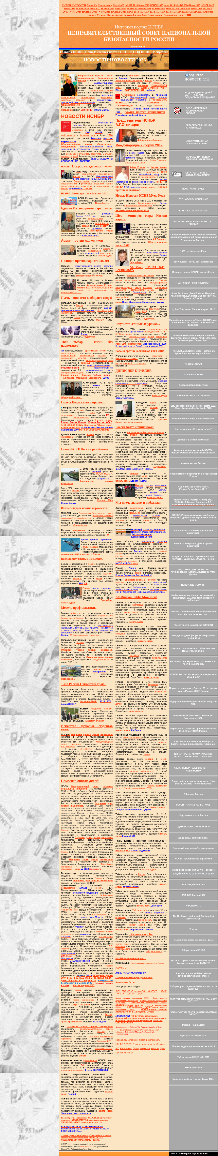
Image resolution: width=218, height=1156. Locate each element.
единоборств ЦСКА (156, 172)
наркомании (103, 186)
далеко (119, 704)
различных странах (126, 358)
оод (110, 5)
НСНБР (94, 430)
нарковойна (67, 437)
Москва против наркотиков (86, 635)
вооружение (67, 358)
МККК (164, 991)
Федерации (66, 866)
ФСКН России (102, 223)
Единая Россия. (104, 420)
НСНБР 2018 (183, 8)
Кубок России (137, 167)
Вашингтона (161, 691)
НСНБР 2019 (158, 8)
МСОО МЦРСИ (104, 473)
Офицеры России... (71, 397)
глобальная (134, 513)
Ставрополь (95, 378)
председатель (160, 100)
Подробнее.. (159, 466)
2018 (171, 8)
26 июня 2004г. (88, 701)
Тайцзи (132, 925)
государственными (70, 105)
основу (104, 226)
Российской (107, 864)
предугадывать (122, 949)
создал (85, 226)
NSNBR (127, 1044)
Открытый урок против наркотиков (93, 880)
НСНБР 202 (131, 5)
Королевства (68, 888)
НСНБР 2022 (82, 8)
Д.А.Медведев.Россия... (149, 140)
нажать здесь (105, 255)
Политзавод (68, 378)
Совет (142, 1040)
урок (110, 803)
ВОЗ (118, 991)
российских (86, 183)
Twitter (163, 88)
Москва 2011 (83, 287)
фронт (153, 402)
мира (144, 476)
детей (99, 578)
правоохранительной (72, 1021)
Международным (158, 282)
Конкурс (128, 15)
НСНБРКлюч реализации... (130, 958)
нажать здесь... (155, 497)
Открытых (66, 650)
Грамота (86, 375)
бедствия (107, 573)
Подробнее (90, 336)
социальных (67, 788)
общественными (81, 417)
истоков (157, 83)
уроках (89, 837)
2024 (172, 5)
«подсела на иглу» (132, 737)
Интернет (128, 1052)
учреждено (77, 130)
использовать (131, 612)
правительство (159, 658)
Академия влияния (94, 721)
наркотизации (91, 350)
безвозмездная (87, 135)
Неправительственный (90, 75)
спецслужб (99, 183)
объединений (68, 146)
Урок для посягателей (128, 344)
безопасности (105, 78)
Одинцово (81, 378)
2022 (69, 8)
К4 (108, 535)
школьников (72, 154)
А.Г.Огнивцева (68, 746)
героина (147, 520)
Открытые (74, 859)
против (109, 183)
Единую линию (81, 181)
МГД (131, 1011)
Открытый (100, 803)
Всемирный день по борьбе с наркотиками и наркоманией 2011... (87, 290)
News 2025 (144, 5)
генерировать (145, 920)
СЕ (129, 991)
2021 (95, 8)
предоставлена (68, 353)
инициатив (82, 788)
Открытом (91, 657)
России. (80, 618)
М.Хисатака (107, 895)
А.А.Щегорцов (106, 936)
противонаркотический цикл (138, 205)
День (69, 978)
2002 (92, 412)
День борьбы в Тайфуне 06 (78, 980)
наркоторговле (95, 218)
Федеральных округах (72, 372)
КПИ (151, 309)
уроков (80, 650)
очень (97, 669)
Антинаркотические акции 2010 (132, 210)
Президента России (101, 230)
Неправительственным (142, 290)
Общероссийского (70, 144)
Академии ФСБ (101, 659)
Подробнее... (102, 203)
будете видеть (123, 944)
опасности (105, 253)
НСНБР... (121, 102)
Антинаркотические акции (129, 80)
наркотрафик (136, 508)
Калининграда (99, 914)
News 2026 (118, 5)
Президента (67, 183)
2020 (120, 8)
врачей (74, 156)
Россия (86, 588)
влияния (108, 708)
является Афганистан (141, 771)
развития (76, 744)
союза (88, 144)
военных (65, 156)
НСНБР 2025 (156, 5)
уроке (101, 657)
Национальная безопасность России (145, 432)
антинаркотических (157, 329)
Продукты (144, 1011)
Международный (104, 741)
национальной (86, 78)
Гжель (79, 425)
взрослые (120, 582)
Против (119, 1052)
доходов (119, 520)
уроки (85, 859)
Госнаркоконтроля (147, 203)
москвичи (143, 85)
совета (109, 1029)
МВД (144, 311)
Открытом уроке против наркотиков (90, 1026)
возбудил (120, 633)
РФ (75, 183)
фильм (88, 188)
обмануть (120, 946)
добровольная (68, 135)
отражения (120, 917)
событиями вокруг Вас (141, 934)
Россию (150, 785)
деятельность (90, 1060)
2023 (194, 5)
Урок (144, 15)
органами (86, 363)
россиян (77, 578)
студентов (84, 154)
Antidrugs (208, 12)
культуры (65, 100)
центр (64, 744)
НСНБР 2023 (207, 5)
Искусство (145, 1048)
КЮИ (138, 311)
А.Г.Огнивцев (128, 95)
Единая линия (69, 375)
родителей (96, 154)
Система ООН (139, 991)
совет (110, 75)
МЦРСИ (100, 320)
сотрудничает (68, 415)
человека (134, 655)
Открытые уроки (81, 1004)
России (82, 80)
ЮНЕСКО (152, 991)
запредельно (94, 251)
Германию (153, 684)
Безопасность (153, 1040)
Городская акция (102, 978)
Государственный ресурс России (133, 977)
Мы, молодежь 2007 (83, 985)
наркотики (157, 356)
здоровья (80, 100)
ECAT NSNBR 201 (134, 90)
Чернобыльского (69, 910)
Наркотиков (126, 1048)
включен (159, 105)
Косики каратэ (159, 167)
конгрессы (134, 75)
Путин (136, 1048)
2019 (145, 8)
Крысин (137, 15)
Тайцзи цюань (139, 910)
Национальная (148, 1044)
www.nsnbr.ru (121, 297)
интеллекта (106, 97)
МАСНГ (131, 993)
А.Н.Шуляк (86, 749)
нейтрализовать (154, 951)
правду (106, 248)
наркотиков (86, 186)
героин (134, 473)
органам (81, 358)
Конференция (68, 425)
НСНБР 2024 (182, 5)
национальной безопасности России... (81, 554)
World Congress (149, 88)
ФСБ (156, 309)
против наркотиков (132, 422)
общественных (105, 144)
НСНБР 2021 (107, 8)
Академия (96, 708)
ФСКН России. (90, 547)
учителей (107, 154)
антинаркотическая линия (140, 275)
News (166, 5)
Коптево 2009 (105, 500)
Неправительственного (101, 90)
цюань (142, 925)
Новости (155, 1048)
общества (76, 613)
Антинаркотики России (99, 285)
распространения (69, 186)
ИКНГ (121, 993)
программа (137, 605)
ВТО (124, 991)
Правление (67, 110)
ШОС (140, 993)
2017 (196, 8)
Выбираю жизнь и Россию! (135, 580)
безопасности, (88, 97)
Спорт (76, 525)
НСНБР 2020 (133, 8)
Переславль (170, 15)
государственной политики (130, 363)
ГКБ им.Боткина (83, 978)
